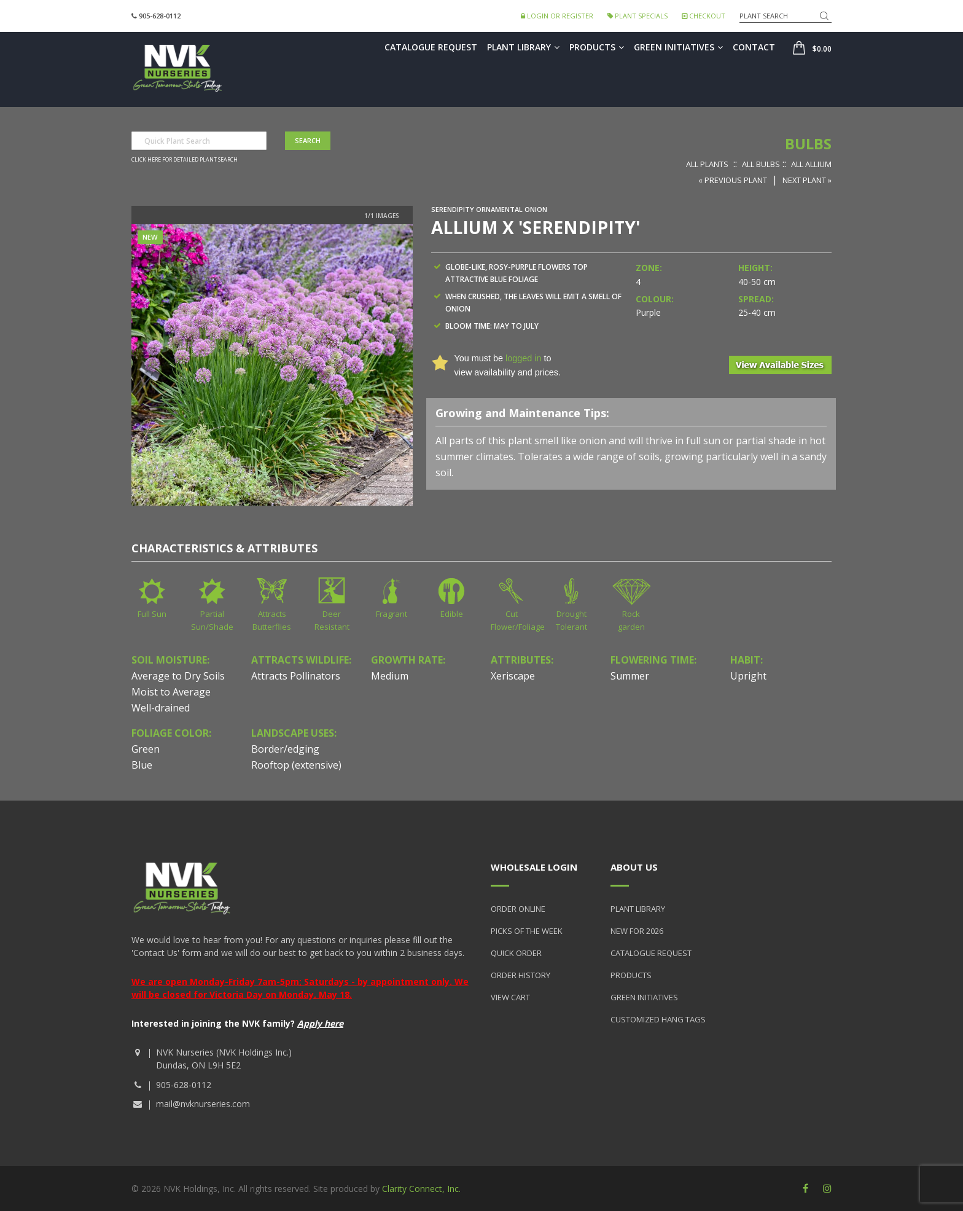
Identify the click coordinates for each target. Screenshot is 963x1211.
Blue (141, 765)
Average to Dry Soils (178, 676)
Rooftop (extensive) (296, 765)
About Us (634, 867)
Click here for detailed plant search (184, 159)
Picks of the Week (527, 930)
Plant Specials (637, 15)
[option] (272, 365)
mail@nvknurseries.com (203, 1104)
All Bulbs (761, 164)
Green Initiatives (678, 47)
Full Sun (152, 613)
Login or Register (557, 15)
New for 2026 (636, 930)
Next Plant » (807, 180)
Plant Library (523, 47)
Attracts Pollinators (295, 676)
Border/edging (285, 749)
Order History (520, 975)
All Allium (811, 164)
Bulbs (808, 143)
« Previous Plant (732, 180)
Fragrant (391, 613)
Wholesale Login (534, 867)
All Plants (707, 164)
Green (145, 749)
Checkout (703, 15)
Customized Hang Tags (658, 1019)
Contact (754, 47)
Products (596, 47)
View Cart (510, 997)
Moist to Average (171, 692)
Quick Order (516, 952)
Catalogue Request (430, 47)
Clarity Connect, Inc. (421, 1188)
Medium (389, 676)
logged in (523, 358)
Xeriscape (513, 676)
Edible (451, 613)
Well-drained (160, 708)
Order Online (518, 908)
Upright (748, 676)
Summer (629, 676)
